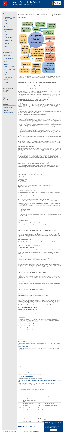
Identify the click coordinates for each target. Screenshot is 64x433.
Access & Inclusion (7, 55)
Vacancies (6, 82)
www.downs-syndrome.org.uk (23, 359)
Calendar (5, 56)
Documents (6, 61)
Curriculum (6, 25)
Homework (6, 64)
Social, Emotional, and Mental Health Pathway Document (28, 270)
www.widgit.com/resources (23, 346)
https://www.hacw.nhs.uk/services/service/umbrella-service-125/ (30, 368)
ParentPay (6, 72)
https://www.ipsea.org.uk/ (23, 327)
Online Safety (6, 32)
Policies (5, 74)
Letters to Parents (7, 71)
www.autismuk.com (21, 351)
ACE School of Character (8, 112)
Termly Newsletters (7, 80)
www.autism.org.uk (21, 335)
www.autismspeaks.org (22, 364)
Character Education (7, 21)
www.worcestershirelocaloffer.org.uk (36, 315)
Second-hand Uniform (8, 77)
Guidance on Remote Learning (9, 63)
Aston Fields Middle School (34, 431)
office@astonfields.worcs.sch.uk (7, 99)
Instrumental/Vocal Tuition (9, 66)
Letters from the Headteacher (9, 69)
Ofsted (5, 31)
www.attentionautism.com (23, 341)
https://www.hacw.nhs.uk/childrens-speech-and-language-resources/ (30, 323)
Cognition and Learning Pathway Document (26, 228)
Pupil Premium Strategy (8, 39)
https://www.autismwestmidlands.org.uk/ (25, 355)
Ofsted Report (6, 110)
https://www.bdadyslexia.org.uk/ (24, 372)
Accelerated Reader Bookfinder (9, 109)
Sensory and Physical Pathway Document (25, 286)
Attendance (6, 15)
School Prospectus (7, 43)
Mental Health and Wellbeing (9, 29)
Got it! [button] (53, 430)
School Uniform (7, 76)
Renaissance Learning (8, 107)
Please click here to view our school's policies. (26, 426)
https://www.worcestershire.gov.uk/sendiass (29, 307)
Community (6, 23)
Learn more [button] (55, 427)
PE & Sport (6, 34)
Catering (5, 20)
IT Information (6, 67)
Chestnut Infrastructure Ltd (12, 431)
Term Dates (6, 79)
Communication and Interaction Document (26, 247)
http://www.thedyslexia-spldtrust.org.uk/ (25, 376)
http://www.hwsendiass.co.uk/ (23, 331)
